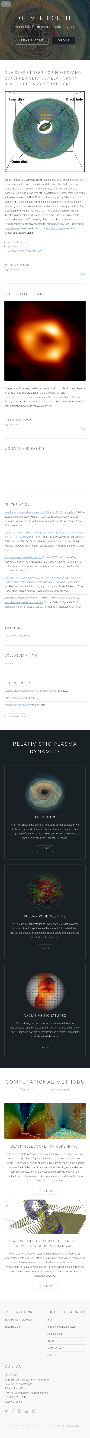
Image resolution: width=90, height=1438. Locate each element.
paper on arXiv (16, 246)
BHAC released (12, 697)
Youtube (51, 1355)
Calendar (9, 663)
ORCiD (50, 1340)
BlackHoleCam (52, 392)
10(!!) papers (76, 397)
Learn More (32, 40)
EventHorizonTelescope (17, 397)
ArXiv (49, 1319)
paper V (46, 401)
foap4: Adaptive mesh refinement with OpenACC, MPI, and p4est (39, 512)
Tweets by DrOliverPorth (17, 635)
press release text (18, 242)
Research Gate (55, 1347)
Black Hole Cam (13, 1326)
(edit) (82, 273)
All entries (17, 716)
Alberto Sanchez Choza (17, 704)
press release (11, 228)
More (45, 848)
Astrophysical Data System (61, 1326)
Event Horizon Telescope (18, 1319)
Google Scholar (55, 1333)
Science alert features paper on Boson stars (28, 690)
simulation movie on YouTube (24, 250)
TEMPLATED (72, 1425)
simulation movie (55, 228)
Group (64, 40)
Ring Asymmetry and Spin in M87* (23, 557)
